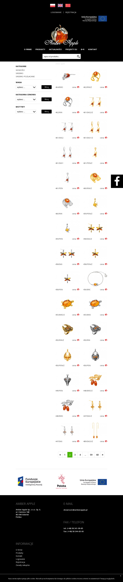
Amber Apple (60, 64)
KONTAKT (92, 49)
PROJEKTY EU (71, 49)
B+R (82, 49)
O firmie (19, 550)
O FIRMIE (28, 49)
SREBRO (19, 73)
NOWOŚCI (20, 70)
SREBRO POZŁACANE (25, 76)
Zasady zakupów (23, 565)
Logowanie (56, 12)
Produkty (19, 553)
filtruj (47, 87)
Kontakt (19, 556)
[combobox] (26, 87)
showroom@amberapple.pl (75, 510)
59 (91, 454)
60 (97, 454)
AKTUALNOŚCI (55, 49)
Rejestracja (70, 12)
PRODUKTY (40, 49)
